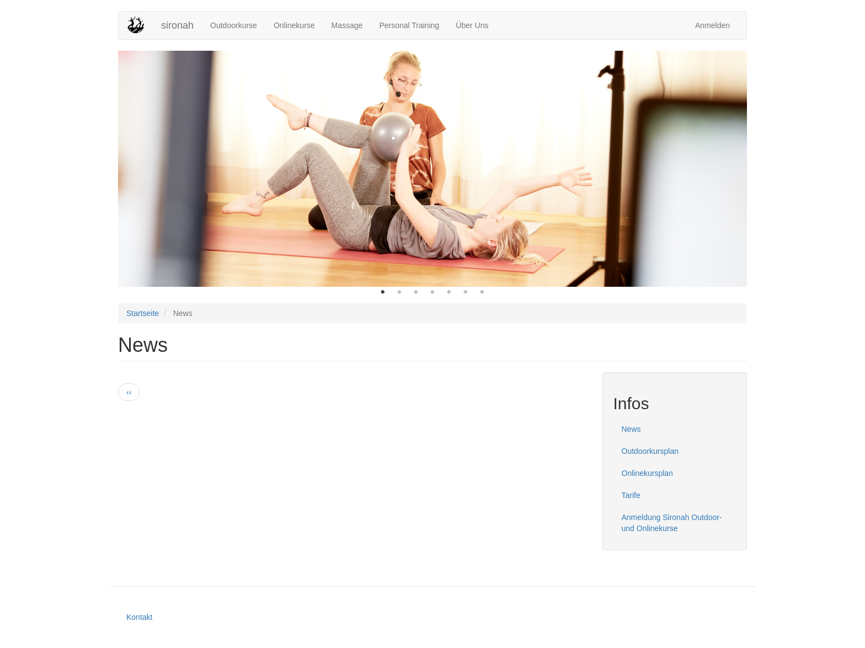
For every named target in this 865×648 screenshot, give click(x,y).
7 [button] (482, 292)
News (631, 429)
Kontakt (139, 617)
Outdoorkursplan (650, 451)
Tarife (631, 495)
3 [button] (415, 292)
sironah (177, 25)
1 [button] (382, 292)
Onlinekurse (294, 25)
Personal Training (409, 25)
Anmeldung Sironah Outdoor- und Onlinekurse (672, 523)
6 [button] (465, 292)
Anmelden (712, 25)
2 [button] (399, 292)
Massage (347, 25)
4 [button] (432, 292)
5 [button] (449, 292)
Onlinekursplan (647, 473)
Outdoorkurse (233, 25)
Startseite (142, 313)
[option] (432, 169)
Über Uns (472, 25)
